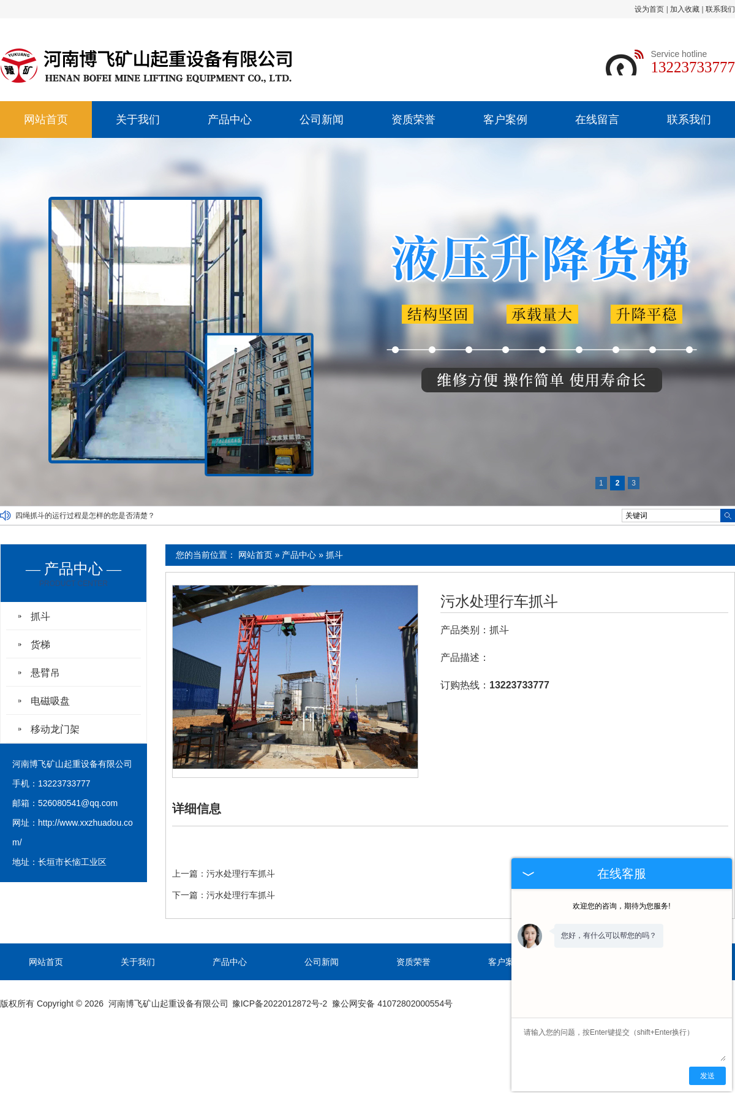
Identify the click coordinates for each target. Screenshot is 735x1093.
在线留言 (597, 119)
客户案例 (505, 119)
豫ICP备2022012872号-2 (280, 1003)
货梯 (40, 644)
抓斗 (334, 555)
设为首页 (649, 9)
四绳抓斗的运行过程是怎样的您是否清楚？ (85, 515)
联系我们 (720, 9)
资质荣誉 (413, 119)
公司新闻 (322, 119)
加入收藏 (684, 9)
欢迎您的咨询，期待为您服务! (621, 906)
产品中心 (230, 119)
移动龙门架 (55, 729)
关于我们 (138, 119)
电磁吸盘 (50, 701)
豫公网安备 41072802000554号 (392, 1003)
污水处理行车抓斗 (499, 601)
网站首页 (46, 119)
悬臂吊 (45, 673)
